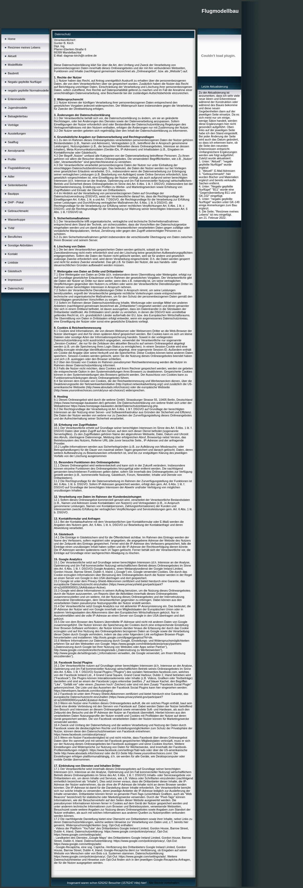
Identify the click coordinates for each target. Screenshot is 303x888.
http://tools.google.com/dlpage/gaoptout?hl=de (122, 637)
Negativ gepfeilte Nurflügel (24, 81)
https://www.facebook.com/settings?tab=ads (117, 750)
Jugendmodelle (17, 107)
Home (11, 38)
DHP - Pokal (15, 202)
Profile (12, 159)
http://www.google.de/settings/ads (75, 653)
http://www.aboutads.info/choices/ (82, 753)
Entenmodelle (16, 99)
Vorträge (13, 124)
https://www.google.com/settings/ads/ (77, 834)
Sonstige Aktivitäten (20, 245)
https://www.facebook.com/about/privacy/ (80, 734)
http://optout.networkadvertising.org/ (139, 384)
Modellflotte (15, 64)
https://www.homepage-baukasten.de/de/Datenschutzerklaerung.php (114, 405)
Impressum (15, 279)
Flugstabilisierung (19, 167)
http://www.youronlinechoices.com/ (150, 753)
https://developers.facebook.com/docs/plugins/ (83, 690)
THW (11, 228)
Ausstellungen (17, 133)
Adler (11, 176)
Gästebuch (15, 271)
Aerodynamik (16, 150)
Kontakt (12, 254)
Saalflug (13, 142)
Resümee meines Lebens (24, 47)
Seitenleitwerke (17, 185)
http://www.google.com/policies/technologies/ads (84, 650)
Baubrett (13, 73)
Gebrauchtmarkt (18, 210)
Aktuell (12, 56)
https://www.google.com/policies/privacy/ (130, 831)
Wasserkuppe (16, 219)
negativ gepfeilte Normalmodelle (28, 90)
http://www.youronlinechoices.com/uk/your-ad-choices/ (89, 390)
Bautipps (13, 193)
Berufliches (15, 236)
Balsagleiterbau (18, 116)
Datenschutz (16, 288)
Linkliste (13, 262)
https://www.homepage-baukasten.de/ (79, 402)
